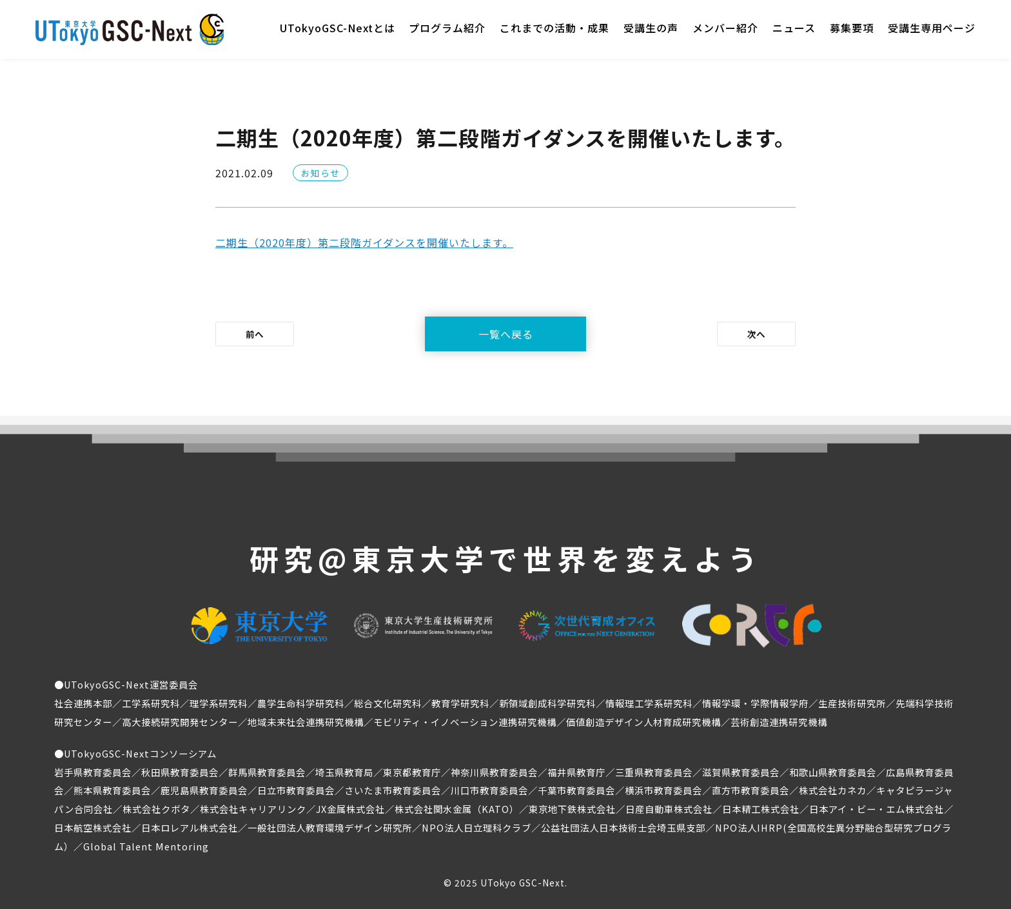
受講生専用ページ (932, 27)
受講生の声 (650, 27)
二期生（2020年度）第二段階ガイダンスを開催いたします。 (364, 242)
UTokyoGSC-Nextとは (337, 27)
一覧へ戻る (505, 334)
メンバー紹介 (725, 27)
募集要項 (852, 27)
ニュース (794, 27)
